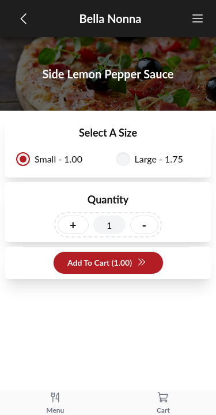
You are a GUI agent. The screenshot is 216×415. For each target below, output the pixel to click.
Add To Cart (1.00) (106, 263)
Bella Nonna (110, 18)
